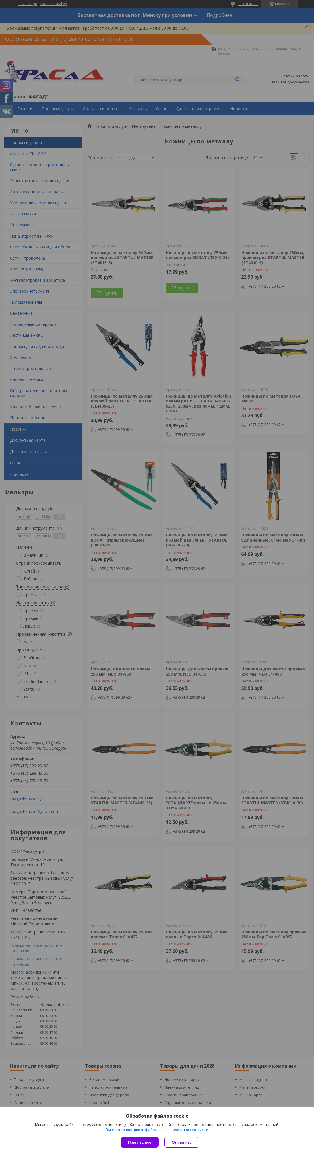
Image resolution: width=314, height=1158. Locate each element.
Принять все (139, 1142)
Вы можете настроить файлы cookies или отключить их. (155, 1130)
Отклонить (182, 1142)
